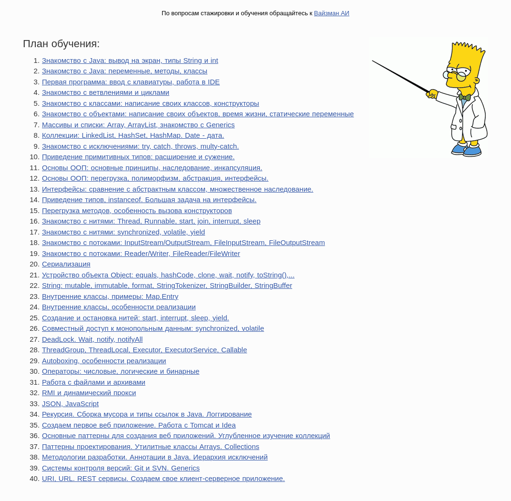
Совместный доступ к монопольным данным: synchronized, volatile (153, 328)
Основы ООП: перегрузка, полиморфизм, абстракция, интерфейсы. (155, 178)
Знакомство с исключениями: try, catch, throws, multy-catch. (140, 146)
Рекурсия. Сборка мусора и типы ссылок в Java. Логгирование (147, 414)
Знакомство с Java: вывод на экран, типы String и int (130, 60)
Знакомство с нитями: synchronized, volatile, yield (123, 232)
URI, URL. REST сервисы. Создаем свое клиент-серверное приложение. (163, 478)
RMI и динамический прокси (89, 393)
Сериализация (66, 264)
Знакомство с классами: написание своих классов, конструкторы (150, 103)
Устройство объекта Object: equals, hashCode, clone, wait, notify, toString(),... (168, 275)
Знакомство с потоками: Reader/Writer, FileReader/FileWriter (141, 253)
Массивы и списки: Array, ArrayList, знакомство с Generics (138, 125)
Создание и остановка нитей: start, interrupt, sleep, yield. (135, 318)
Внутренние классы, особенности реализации (119, 307)
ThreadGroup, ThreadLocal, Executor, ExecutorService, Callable (144, 350)
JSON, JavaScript (70, 403)
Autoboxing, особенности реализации (104, 361)
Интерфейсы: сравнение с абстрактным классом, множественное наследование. (177, 189)
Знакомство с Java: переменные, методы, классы (124, 71)
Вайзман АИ (331, 13)
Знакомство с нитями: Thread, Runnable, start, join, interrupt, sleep (151, 221)
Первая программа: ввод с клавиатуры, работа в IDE (131, 82)
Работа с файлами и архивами (93, 382)
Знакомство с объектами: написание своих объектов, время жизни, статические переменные (198, 114)
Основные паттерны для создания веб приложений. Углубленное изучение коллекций (186, 435)
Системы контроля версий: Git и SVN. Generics (121, 468)
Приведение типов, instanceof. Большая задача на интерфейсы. (149, 199)
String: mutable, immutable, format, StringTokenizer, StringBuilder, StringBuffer (167, 285)
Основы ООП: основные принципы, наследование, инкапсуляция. (152, 168)
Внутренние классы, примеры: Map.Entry (110, 296)
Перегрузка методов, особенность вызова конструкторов (137, 210)
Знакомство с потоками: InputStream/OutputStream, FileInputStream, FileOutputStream (183, 242)
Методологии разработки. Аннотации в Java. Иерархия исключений (155, 457)
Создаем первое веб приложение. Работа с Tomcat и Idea (139, 425)
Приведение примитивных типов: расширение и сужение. (138, 157)
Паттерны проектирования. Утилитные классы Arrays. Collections (150, 446)
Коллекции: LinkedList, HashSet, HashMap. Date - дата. (133, 135)
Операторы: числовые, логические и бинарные (120, 371)
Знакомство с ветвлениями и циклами (105, 92)
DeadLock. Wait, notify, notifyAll (92, 339)
